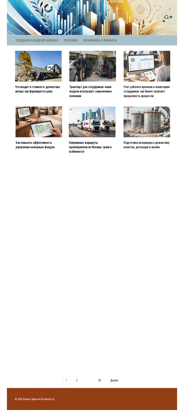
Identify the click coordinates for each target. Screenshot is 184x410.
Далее (114, 380)
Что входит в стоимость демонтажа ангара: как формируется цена (37, 89)
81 (99, 380)
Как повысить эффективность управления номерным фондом (35, 145)
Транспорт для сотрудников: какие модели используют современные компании (90, 91)
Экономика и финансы (100, 40)
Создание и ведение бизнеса (37, 40)
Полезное (71, 40)
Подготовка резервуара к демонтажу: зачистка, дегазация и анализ (147, 145)
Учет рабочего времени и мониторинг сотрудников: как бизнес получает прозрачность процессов (147, 91)
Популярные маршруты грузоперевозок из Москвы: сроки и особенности (90, 147)
